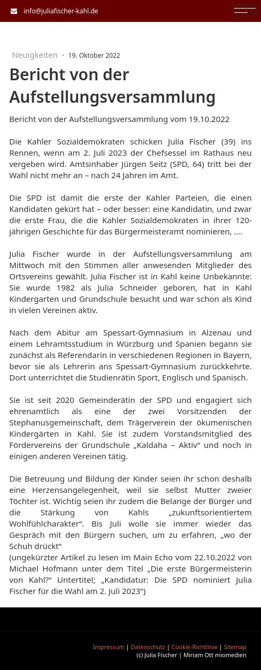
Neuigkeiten (36, 54)
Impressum (109, 647)
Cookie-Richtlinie (195, 647)
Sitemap (235, 647)
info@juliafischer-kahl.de (59, 11)
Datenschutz (148, 647)
